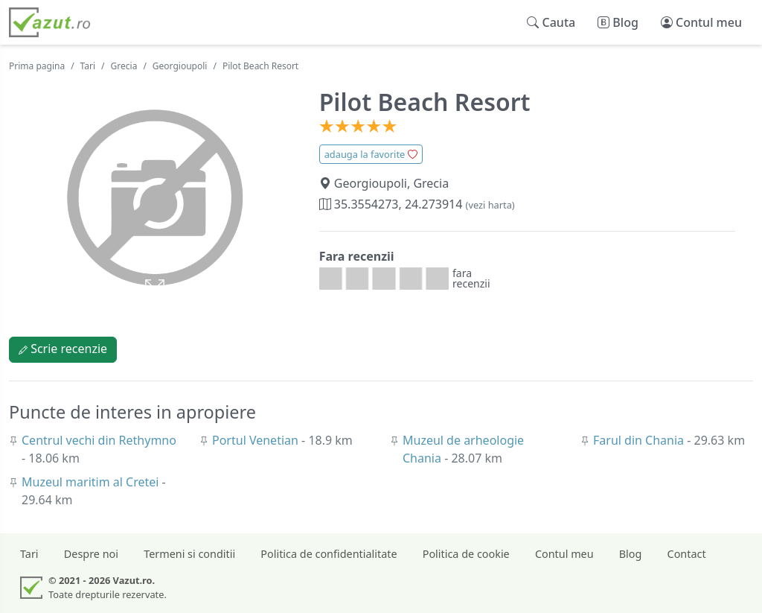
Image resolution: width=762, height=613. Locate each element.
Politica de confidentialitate (328, 554)
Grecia (124, 66)
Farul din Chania (640, 440)
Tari (88, 66)
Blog (630, 554)
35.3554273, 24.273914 (417, 204)
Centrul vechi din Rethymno (99, 440)
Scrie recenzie (63, 348)
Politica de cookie (466, 554)
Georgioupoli (180, 66)
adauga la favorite (370, 154)
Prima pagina (37, 66)
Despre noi (91, 554)
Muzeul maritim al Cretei (92, 482)
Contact (686, 554)
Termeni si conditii (189, 554)
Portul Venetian (256, 440)
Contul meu (564, 554)
